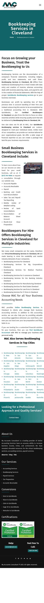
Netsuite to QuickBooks (11, 511)
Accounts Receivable (10, 483)
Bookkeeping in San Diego (19, 363)
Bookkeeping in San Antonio (19, 355)
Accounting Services (10, 469)
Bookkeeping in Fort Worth (30, 379)
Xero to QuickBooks (10, 496)
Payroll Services (8, 476)
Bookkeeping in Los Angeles (8, 363)
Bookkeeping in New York (8, 355)
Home (12, 37)
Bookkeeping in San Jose (19, 379)
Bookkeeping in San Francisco (30, 355)
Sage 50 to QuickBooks (11, 507)
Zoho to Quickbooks (10, 503)
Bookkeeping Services (10, 472)
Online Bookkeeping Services (27, 307)
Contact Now (14, 418)
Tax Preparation (8, 479)
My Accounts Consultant (10, 565)
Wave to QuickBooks (10, 500)
